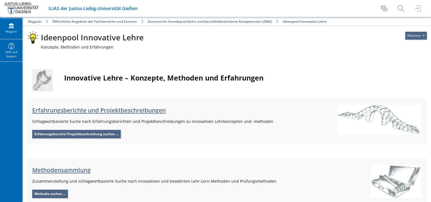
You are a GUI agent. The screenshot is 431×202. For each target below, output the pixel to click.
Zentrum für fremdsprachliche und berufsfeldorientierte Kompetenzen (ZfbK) (210, 21)
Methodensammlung (61, 170)
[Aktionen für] (416, 36)
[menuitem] (384, 8)
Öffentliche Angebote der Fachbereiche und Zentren (94, 21)
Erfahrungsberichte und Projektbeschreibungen (99, 110)
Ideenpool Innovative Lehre (305, 21)
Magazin (35, 21)
